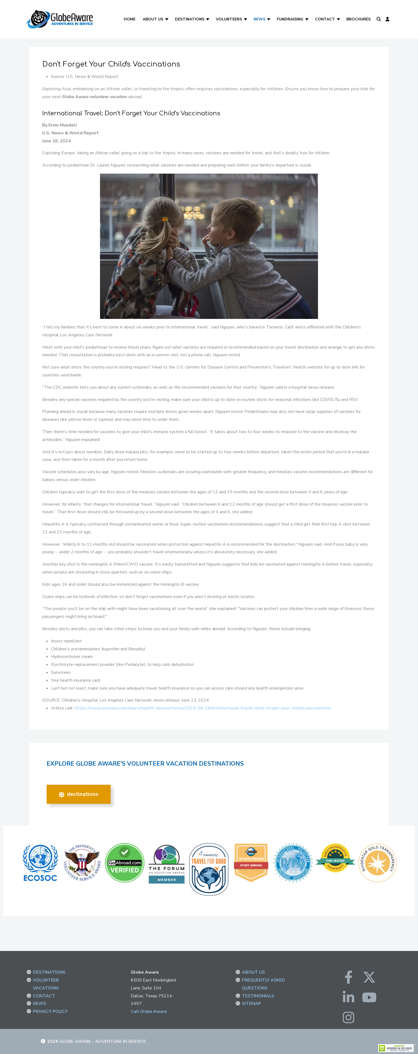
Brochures (358, 19)
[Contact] (339, 19)
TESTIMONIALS (258, 996)
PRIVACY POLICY (50, 1011)
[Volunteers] (246, 19)
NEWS (39, 1004)
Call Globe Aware (149, 1011)
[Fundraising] (307, 19)
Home (129, 19)
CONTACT (44, 996)
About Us (153, 19)
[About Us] (167, 19)
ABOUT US (253, 972)
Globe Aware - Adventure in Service (102, 1041)
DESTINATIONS (78, 794)
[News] (269, 19)
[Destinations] (208, 19)
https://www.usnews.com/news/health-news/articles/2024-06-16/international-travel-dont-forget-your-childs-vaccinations (203, 708)
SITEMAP (251, 1004)
